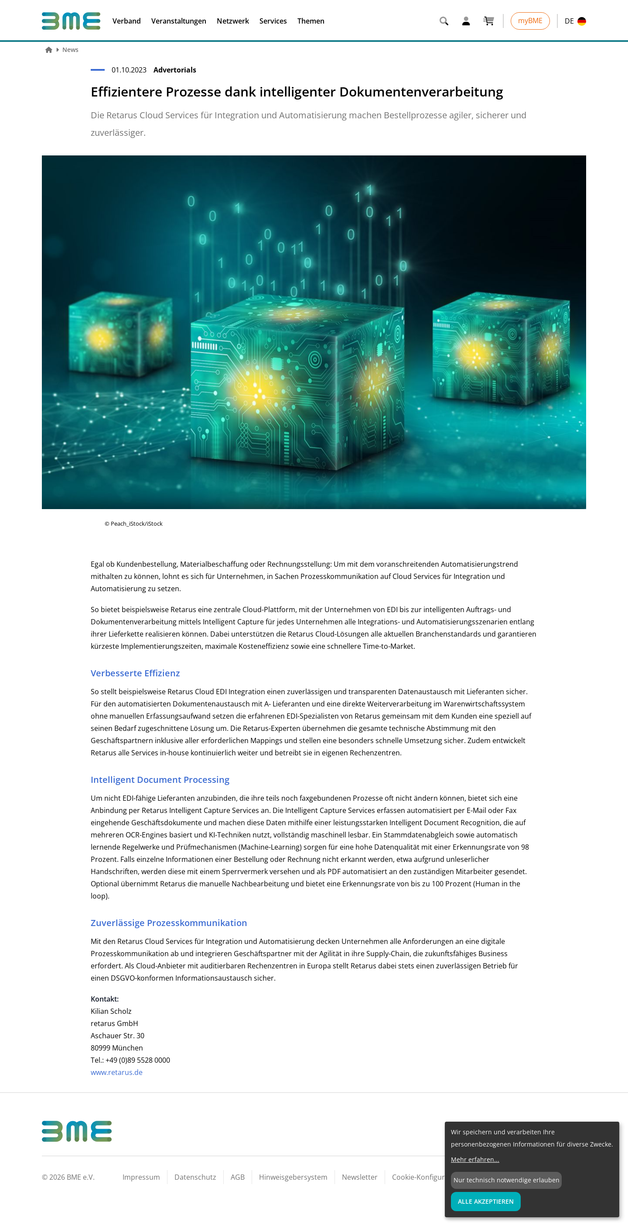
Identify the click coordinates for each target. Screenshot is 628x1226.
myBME (530, 20)
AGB (238, 1177)
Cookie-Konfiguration (427, 1177)
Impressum (141, 1177)
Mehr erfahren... (475, 1159)
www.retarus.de (117, 1072)
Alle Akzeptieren (486, 1201)
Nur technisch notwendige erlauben (507, 1180)
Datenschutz (195, 1177)
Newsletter (360, 1177)
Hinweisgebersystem (293, 1177)
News (70, 49)
